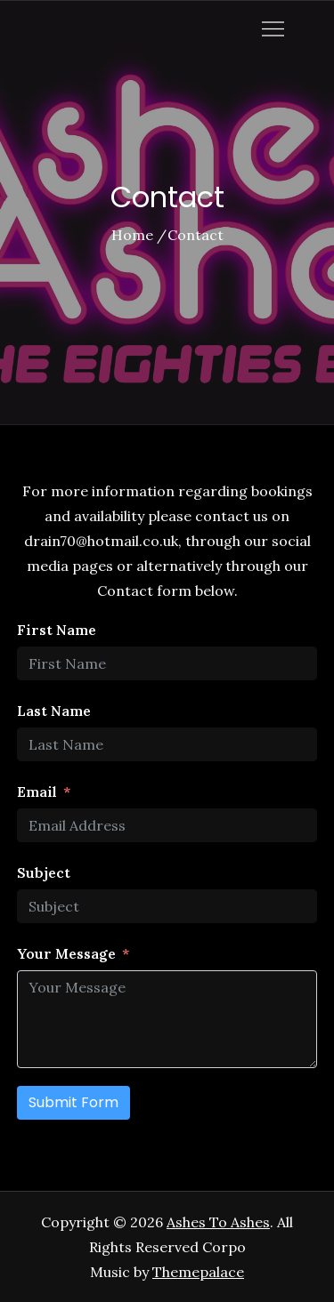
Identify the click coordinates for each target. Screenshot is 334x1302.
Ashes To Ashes (218, 1222)
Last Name (54, 710)
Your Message (66, 953)
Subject (43, 872)
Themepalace (198, 1272)
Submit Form (73, 1102)
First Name (56, 630)
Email (37, 791)
